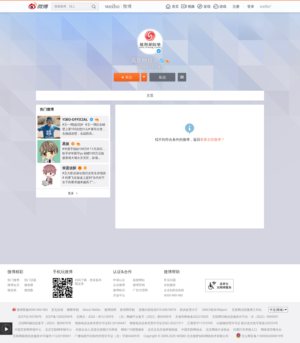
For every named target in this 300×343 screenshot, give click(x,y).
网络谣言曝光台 (271, 329)
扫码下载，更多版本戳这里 (88, 282)
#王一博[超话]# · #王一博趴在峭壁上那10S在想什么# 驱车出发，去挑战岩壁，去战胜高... (84, 129)
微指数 (28, 290)
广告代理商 (140, 290)
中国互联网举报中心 (28, 329)
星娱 (65, 143)
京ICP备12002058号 (59, 316)
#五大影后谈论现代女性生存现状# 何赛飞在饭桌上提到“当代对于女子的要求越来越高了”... (84, 177)
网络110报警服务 (132, 329)
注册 (236, 6)
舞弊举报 (73, 310)
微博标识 (119, 290)
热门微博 (13, 280)
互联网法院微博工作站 (247, 310)
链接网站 (139, 280)
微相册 (28, 285)
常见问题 (170, 280)
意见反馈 (57, 310)
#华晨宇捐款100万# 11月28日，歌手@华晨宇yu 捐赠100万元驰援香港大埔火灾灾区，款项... (84, 153)
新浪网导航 (127, 310)
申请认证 (119, 280)
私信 (162, 77)
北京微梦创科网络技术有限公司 (208, 336)
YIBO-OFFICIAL (75, 119)
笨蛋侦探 (69, 168)
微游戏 (11, 290)
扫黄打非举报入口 (245, 329)
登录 (250, 6)
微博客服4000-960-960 (30, 310)
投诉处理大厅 (189, 310)
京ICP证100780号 (30, 316)
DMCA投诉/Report (214, 310)
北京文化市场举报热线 (163, 329)
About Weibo (92, 310)
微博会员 (13, 285)
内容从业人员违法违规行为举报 (96, 329)
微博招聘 (110, 310)
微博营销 (139, 285)
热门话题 (30, 280)
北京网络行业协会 (218, 329)
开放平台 (119, 295)
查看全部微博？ (212, 139)
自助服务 (170, 285)
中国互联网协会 (191, 329)
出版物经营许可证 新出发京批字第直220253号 (247, 323)
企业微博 (119, 285)
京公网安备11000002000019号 (259, 336)
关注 (126, 77)
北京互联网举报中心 (58, 329)
